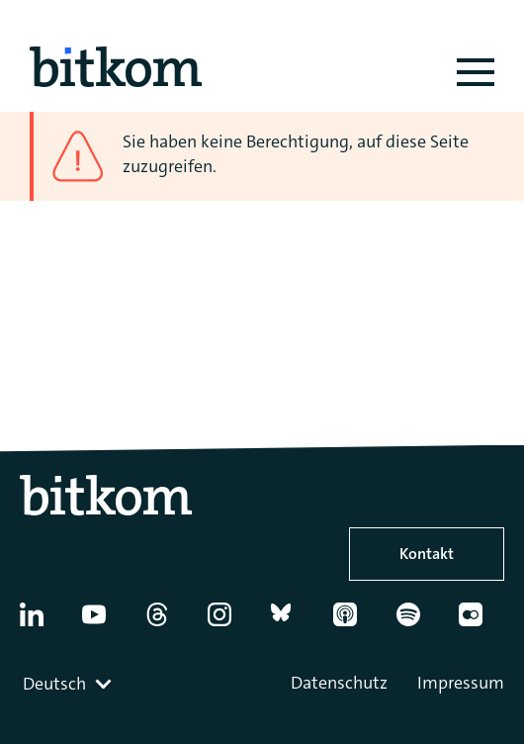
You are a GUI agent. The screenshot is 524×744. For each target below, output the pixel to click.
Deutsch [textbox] (54, 684)
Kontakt (426, 553)
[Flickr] (480, 622)
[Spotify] (418, 622)
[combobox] (69, 683)
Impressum (460, 683)
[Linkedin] (41, 622)
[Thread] (167, 622)
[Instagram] (229, 622)
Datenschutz (339, 683)
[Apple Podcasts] (355, 622)
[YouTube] (104, 622)
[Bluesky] (292, 622)
